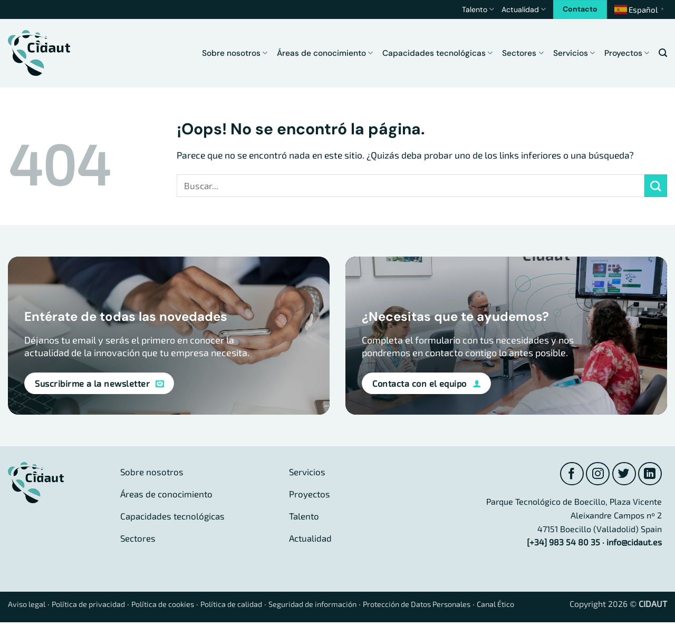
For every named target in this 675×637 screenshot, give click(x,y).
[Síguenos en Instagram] (595, 474)
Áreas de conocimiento (325, 53)
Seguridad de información (347, 605)
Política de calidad (257, 605)
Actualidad (524, 9)
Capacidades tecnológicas (437, 53)
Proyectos (626, 53)
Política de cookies (180, 605)
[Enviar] (655, 185)
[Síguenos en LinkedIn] (649, 474)
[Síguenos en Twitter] (622, 474)
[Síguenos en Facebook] (568, 474)
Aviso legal (29, 605)
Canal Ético (552, 605)
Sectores (522, 53)
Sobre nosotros (234, 53)
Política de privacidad (97, 605)
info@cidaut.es (634, 543)
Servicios (574, 53)
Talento (478, 9)
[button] (663, 53)
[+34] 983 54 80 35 (563, 543)
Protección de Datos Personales (464, 605)
